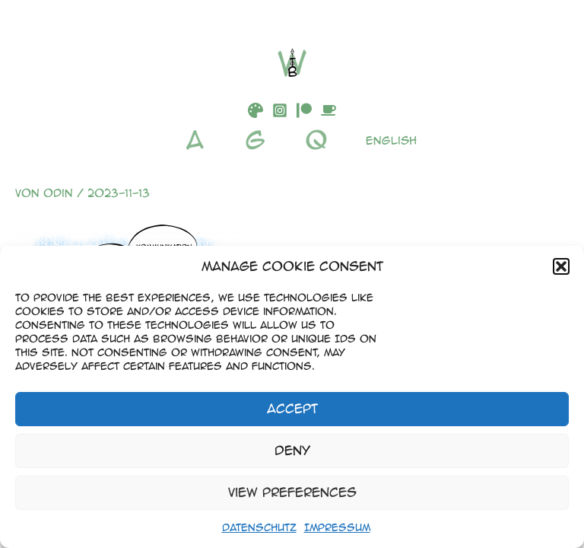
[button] (561, 266)
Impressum (337, 527)
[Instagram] (279, 110)
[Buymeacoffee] (328, 110)
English (391, 140)
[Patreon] (304, 110)
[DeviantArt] (255, 110)
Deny (292, 450)
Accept (292, 408)
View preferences (292, 492)
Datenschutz (259, 527)
